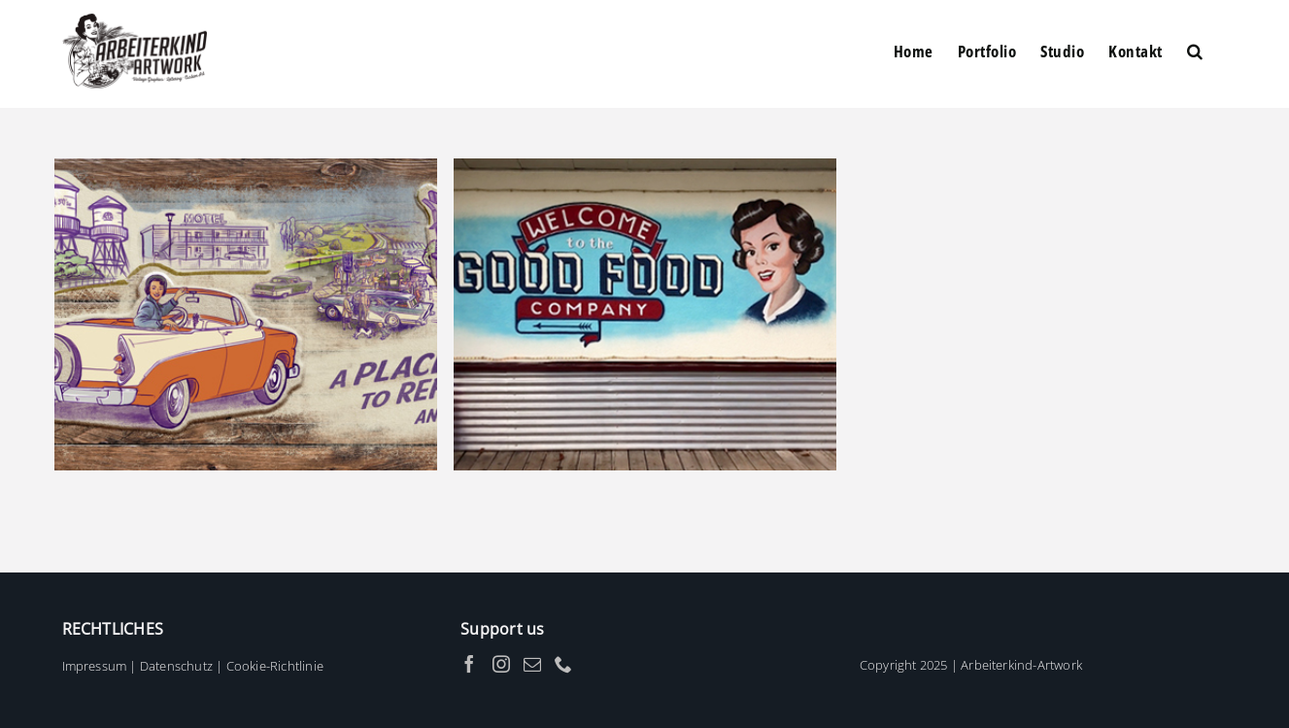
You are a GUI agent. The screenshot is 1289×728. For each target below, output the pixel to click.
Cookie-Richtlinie (274, 666)
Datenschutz (176, 666)
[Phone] (563, 664)
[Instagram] (501, 664)
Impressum (94, 666)
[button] (1195, 51)
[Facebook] (469, 664)
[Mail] (532, 664)
